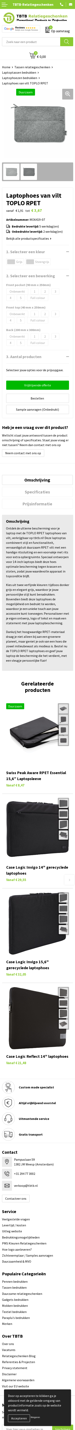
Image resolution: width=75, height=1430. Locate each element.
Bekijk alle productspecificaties (28, 238)
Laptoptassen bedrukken (19, 72)
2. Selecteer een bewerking (30, 275)
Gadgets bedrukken (15, 1300)
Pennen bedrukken (15, 1281)
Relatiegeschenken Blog (19, 1356)
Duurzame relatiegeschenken (22, 1294)
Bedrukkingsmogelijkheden (21, 1237)
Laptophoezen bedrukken (19, 78)
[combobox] (31, 41)
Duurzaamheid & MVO (16, 1261)
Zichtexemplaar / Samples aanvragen (27, 1255)
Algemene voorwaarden (18, 1380)
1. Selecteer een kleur (25, 251)
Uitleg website (12, 1231)
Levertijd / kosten (14, 1225)
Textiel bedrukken (14, 1312)
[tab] (37, 480)
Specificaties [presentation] (37, 492)
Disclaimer (9, 1374)
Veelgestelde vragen (16, 1219)
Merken (7, 1324)
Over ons (8, 1344)
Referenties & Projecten (18, 1362)
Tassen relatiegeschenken (32, 67)
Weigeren (35, 1417)
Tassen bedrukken (14, 1287)
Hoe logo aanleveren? (17, 1249)
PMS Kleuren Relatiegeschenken (24, 1243)
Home (6, 67)
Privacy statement (14, 1368)
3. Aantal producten (23, 356)
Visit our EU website (15, 1386)
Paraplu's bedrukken (16, 1318)
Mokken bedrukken (15, 1306)
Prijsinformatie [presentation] (37, 504)
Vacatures (8, 1350)
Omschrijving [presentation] (37, 480)
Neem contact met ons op (23, 453)
